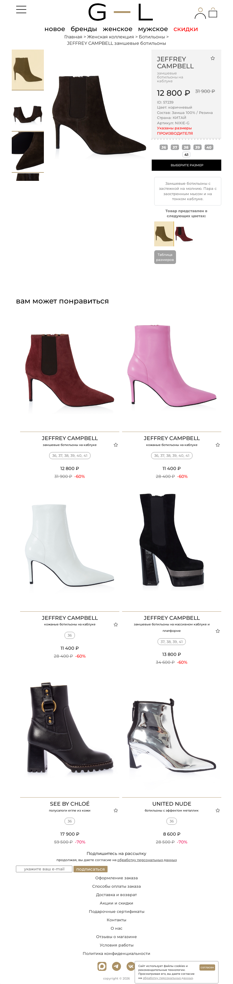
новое (54, 29)
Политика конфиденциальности (116, 953)
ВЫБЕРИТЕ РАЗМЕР (187, 165)
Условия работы (117, 945)
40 (208, 147)
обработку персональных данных (147, 860)
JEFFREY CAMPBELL (175, 62)
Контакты (116, 919)
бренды (84, 29)
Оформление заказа (116, 877)
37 (175, 147)
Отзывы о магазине (116, 936)
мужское (153, 29)
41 (186, 154)
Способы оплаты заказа (116, 886)
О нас (116, 928)
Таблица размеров (165, 257)
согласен (207, 967)
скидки (185, 29)
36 (163, 147)
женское (117, 29)
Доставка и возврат (116, 894)
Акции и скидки (116, 903)
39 (197, 147)
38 (186, 147)
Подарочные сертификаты (116, 911)
